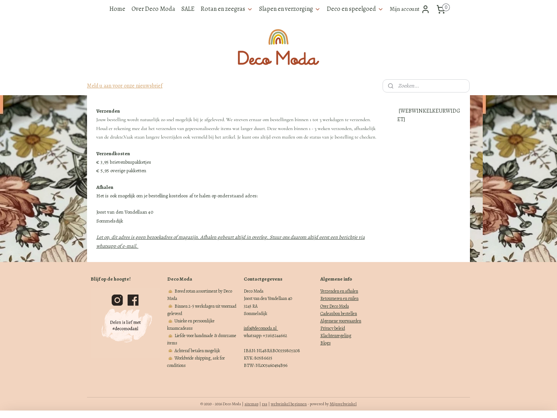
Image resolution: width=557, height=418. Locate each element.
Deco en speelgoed (355, 9)
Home (117, 9)
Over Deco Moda (153, 9)
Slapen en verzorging (290, 9)
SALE (188, 9)
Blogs (325, 343)
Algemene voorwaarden (340, 321)
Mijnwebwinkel (343, 404)
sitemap (251, 404)
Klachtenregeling (335, 335)
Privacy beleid (332, 328)
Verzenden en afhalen (339, 291)
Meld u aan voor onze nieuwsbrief (124, 85)
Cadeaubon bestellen (338, 313)
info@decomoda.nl (261, 328)
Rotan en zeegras (227, 9)
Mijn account (410, 9)
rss (264, 404)
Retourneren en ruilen (339, 298)
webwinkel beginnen (289, 404)
